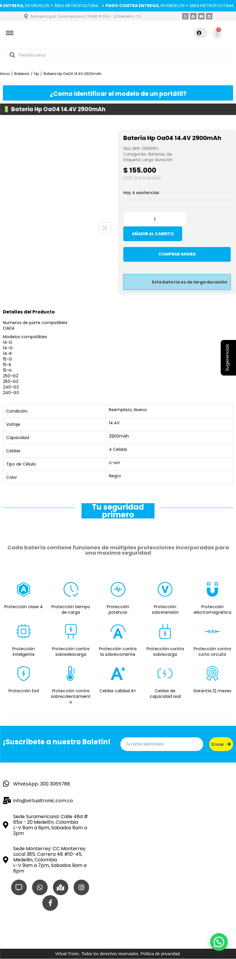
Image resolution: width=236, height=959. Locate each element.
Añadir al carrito (153, 236)
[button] (219, 942)
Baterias (21, 75)
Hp (36, 75)
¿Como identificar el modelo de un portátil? (118, 95)
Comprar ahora (177, 259)
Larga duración (157, 162)
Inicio (5, 75)
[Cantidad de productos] (155, 221)
